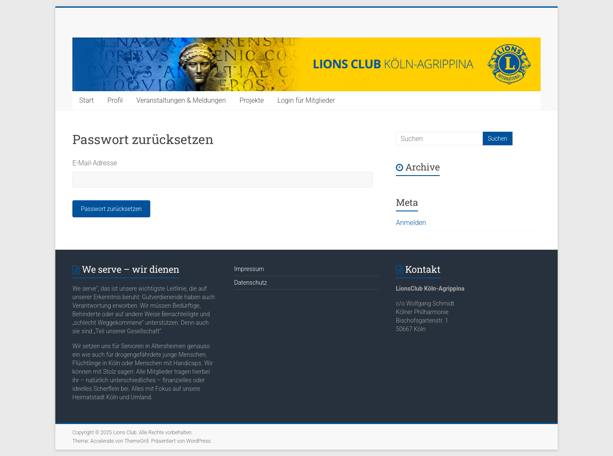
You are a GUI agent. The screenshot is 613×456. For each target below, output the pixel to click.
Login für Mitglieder (306, 100)
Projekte (251, 100)
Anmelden (411, 223)
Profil (115, 100)
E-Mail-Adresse (94, 163)
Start (86, 100)
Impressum (249, 269)
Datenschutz (250, 282)
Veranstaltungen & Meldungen (181, 100)
